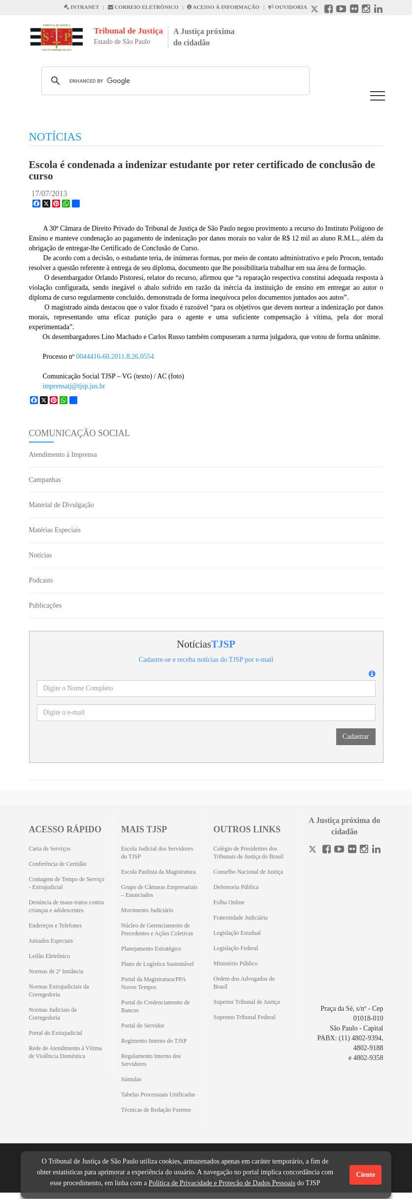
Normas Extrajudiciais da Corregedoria (59, 990)
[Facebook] (326, 850)
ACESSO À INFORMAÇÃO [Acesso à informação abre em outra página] (223, 7)
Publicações (45, 605)
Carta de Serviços (50, 848)
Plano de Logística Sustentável (157, 963)
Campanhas (45, 479)
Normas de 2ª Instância (56, 971)
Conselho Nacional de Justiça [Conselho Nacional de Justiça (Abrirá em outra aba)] (249, 871)
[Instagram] (364, 850)
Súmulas (131, 1079)
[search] (174, 81)
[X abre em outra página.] (315, 10)
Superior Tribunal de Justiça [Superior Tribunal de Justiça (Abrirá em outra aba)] (247, 1001)
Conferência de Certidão (58, 863)
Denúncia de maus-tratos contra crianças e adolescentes (66, 906)
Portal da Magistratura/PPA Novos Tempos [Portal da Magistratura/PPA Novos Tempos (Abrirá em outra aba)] (153, 983)
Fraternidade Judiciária (241, 917)
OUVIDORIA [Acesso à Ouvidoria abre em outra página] (287, 7)
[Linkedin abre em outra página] (378, 10)
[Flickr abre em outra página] (354, 10)
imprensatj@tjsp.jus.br (74, 386)
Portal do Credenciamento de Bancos (155, 1006)
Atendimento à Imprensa (63, 454)
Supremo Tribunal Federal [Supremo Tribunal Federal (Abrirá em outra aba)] (245, 1017)
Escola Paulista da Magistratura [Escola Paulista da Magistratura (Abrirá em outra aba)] (158, 871)
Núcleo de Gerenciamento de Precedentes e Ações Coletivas (157, 929)
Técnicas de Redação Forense (156, 1109)
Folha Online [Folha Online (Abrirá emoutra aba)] (229, 902)
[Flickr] (352, 850)
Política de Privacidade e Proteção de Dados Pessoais (222, 1183)
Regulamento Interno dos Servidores (151, 1060)
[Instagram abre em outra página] (366, 10)
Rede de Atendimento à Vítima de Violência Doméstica (65, 1052)
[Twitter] (313, 850)
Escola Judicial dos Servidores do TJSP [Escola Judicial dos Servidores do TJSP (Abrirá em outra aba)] (157, 852)
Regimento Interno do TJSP (154, 1040)
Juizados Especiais (51, 940)
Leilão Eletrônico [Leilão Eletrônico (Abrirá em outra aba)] (49, 956)
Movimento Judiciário (147, 910)
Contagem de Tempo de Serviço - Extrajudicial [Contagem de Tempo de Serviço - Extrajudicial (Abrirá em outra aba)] (67, 883)
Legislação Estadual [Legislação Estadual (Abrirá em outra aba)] (237, 932)
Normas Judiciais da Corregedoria (53, 1013)
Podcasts (41, 580)
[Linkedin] (376, 850)
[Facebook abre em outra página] (328, 10)
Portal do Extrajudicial (56, 1032)
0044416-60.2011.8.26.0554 (115, 356)
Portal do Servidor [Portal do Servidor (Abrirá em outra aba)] (142, 1025)
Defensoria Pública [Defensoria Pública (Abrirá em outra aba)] (236, 887)
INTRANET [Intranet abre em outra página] (81, 7)
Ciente (365, 1174)
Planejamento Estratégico (151, 948)
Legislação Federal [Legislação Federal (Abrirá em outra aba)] (236, 948)
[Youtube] (339, 850)
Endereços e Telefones (55, 925)
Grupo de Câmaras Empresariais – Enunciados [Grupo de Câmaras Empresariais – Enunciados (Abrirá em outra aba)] (159, 891)
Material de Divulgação (61, 505)
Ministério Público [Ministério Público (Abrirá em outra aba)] (236, 963)
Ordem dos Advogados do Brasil (244, 982)
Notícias (40, 555)
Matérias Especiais (55, 530)
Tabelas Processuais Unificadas (158, 1094)
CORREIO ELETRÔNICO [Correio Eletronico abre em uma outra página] (143, 7)
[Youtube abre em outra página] (341, 10)
